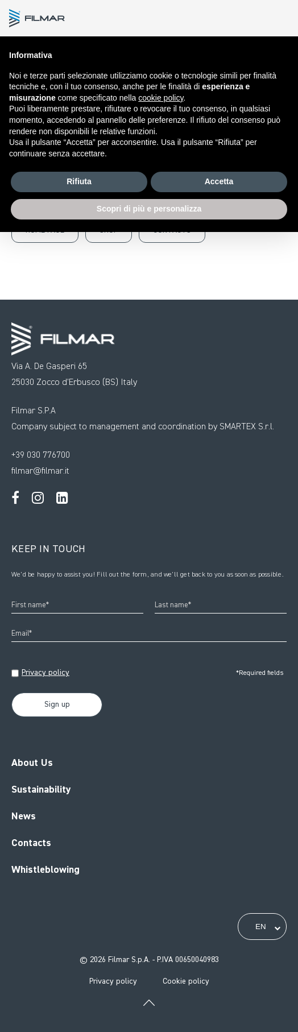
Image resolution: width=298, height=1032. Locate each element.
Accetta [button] (219, 181)
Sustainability (41, 790)
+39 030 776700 (40, 455)
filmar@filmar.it (40, 471)
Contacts (31, 843)
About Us (32, 763)
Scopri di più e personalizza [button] (149, 208)
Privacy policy (45, 673)
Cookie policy (186, 981)
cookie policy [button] (160, 97)
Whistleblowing (45, 870)
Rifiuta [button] (79, 181)
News (23, 816)
